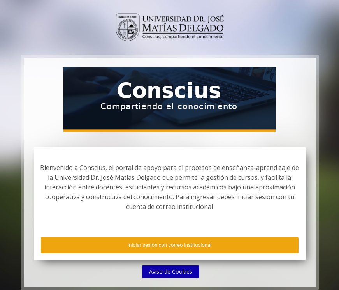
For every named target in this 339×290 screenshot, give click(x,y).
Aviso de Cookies (170, 271)
